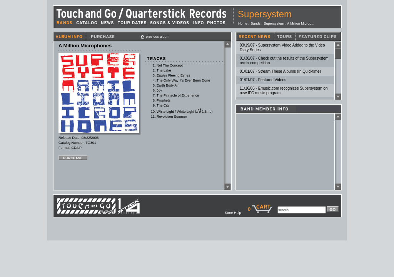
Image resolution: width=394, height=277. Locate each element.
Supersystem (265, 14)
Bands (256, 23)
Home (242, 23)
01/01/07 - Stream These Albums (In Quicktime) (280, 71)
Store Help (236, 213)
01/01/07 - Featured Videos (263, 80)
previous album (154, 36)
